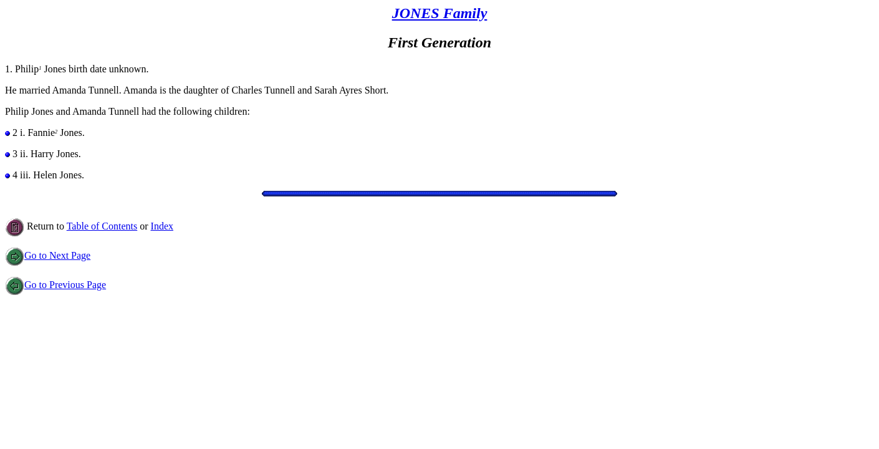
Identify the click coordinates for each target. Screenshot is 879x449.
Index (162, 226)
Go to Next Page (47, 255)
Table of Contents (102, 226)
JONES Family (440, 13)
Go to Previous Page (55, 284)
